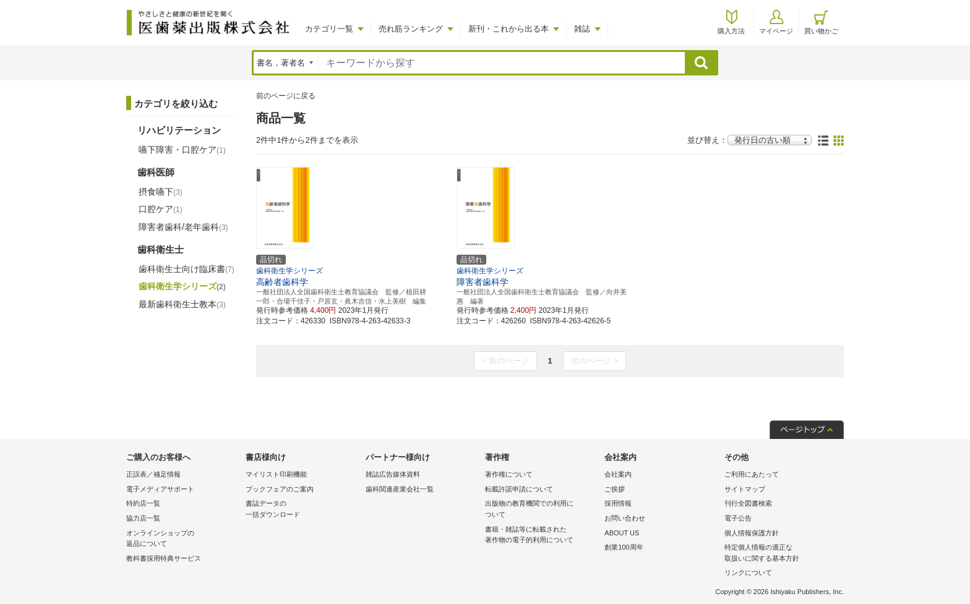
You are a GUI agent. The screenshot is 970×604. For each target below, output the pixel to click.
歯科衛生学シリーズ (182, 286)
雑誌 (582, 28)
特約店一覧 (143, 503)
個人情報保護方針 (751, 533)
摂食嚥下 (160, 192)
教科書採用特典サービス (163, 558)
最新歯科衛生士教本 (182, 304)
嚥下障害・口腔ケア (182, 150)
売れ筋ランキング (411, 28)
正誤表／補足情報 (153, 474)
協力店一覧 (143, 518)
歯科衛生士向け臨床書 (186, 269)
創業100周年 (623, 547)
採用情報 (618, 503)
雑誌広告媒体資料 (393, 474)
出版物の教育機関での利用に (541, 510)
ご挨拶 (614, 489)
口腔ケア (160, 209)
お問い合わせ (624, 518)
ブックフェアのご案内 (280, 489)
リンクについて (748, 572)
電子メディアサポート (160, 489)
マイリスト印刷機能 (276, 474)
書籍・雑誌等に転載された (541, 535)
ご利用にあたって (751, 474)
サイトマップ (744, 489)
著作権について (509, 474)
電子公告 (738, 518)
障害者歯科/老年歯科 (183, 227)
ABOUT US (621, 533)
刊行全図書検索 (748, 503)
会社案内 (618, 474)
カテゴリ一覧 (329, 28)
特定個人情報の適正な (781, 553)
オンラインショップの (182, 539)
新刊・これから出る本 (508, 28)
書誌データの (302, 510)
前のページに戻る (285, 95)
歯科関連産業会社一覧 (400, 489)
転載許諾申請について (519, 489)
